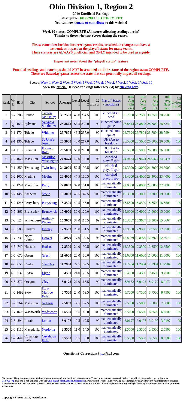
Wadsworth (49, 312)
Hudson (47, 246)
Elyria (46, 273)
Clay (45, 282)
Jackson (47, 303)
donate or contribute (89, 22)
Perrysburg (49, 203)
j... (102, 353)
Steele (46, 194)
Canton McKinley (49, 115)
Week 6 (101, 82)
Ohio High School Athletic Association (66, 380)
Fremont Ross (48, 150)
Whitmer (48, 132)
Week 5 (90, 82)
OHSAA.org (8, 380)
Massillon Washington (50, 159)
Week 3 (68, 82)
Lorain (46, 320)
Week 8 (123, 82)
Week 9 (134, 82)
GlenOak (48, 264)
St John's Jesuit (48, 141)
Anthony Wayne (48, 220)
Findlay (47, 229)
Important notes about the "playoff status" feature (91, 61)
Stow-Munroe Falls (47, 292)
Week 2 (57, 82)
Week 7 (112, 82)
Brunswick (49, 211)
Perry (45, 185)
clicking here (128, 87)
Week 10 (146, 82)
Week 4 (79, 82)
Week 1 (46, 82)
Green (46, 255)
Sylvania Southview (49, 124)
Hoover (47, 238)
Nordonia (48, 329)
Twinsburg (49, 167)
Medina (47, 176)
